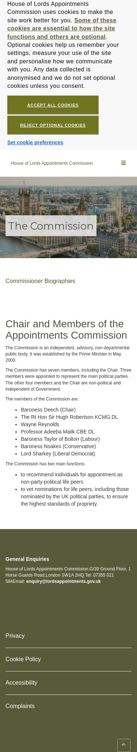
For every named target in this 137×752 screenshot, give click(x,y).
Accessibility (21, 683)
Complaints (20, 706)
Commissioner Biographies (40, 281)
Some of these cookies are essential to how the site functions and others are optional (62, 28)
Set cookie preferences (35, 142)
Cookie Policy (23, 659)
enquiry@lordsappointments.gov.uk (63, 581)
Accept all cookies (53, 105)
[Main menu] (123, 163)
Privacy (14, 636)
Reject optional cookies (53, 125)
